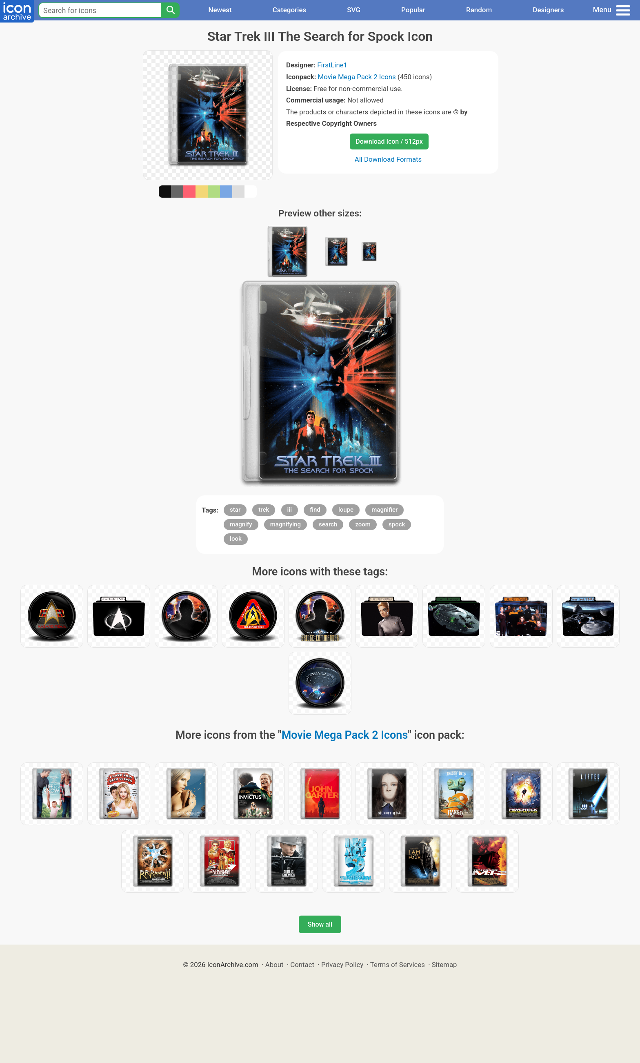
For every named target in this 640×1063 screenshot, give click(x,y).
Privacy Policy (342, 964)
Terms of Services (397, 964)
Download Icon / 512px (389, 141)
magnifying (285, 524)
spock (397, 524)
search (328, 524)
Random (479, 10)
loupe (345, 509)
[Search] (170, 10)
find (315, 509)
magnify (241, 524)
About (274, 964)
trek (263, 509)
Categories (290, 10)
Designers (548, 10)
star (235, 509)
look (236, 538)
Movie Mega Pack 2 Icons (357, 77)
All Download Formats (388, 159)
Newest (219, 10)
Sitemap (444, 964)
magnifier (384, 509)
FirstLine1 (332, 65)
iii (289, 509)
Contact (302, 964)
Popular (413, 10)
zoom (363, 524)
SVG (353, 10)
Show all (320, 924)
